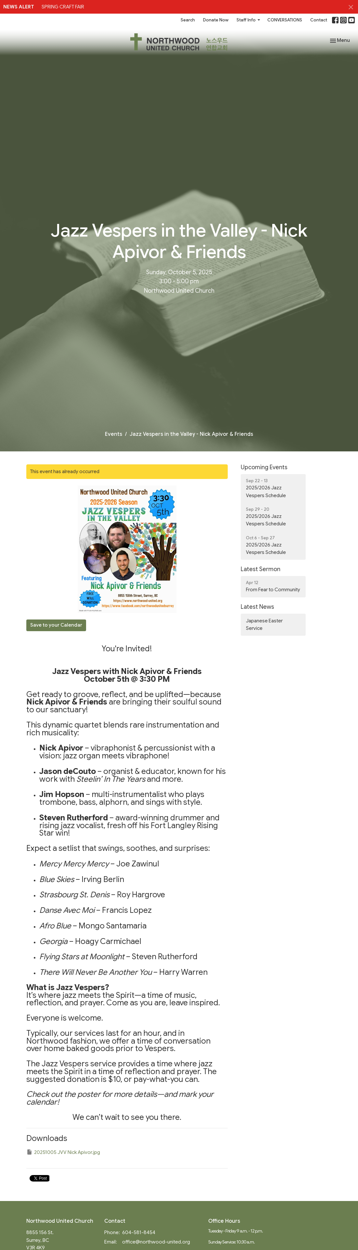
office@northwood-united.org (156, 1242)
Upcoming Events (264, 467)
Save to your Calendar (56, 625)
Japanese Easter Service (264, 624)
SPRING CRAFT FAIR (63, 7)
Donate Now (215, 20)
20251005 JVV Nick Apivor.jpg (63, 1152)
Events (113, 434)
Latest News (257, 606)
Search (188, 20)
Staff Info (249, 20)
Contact (318, 20)
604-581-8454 (138, 1232)
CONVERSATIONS (284, 20)
